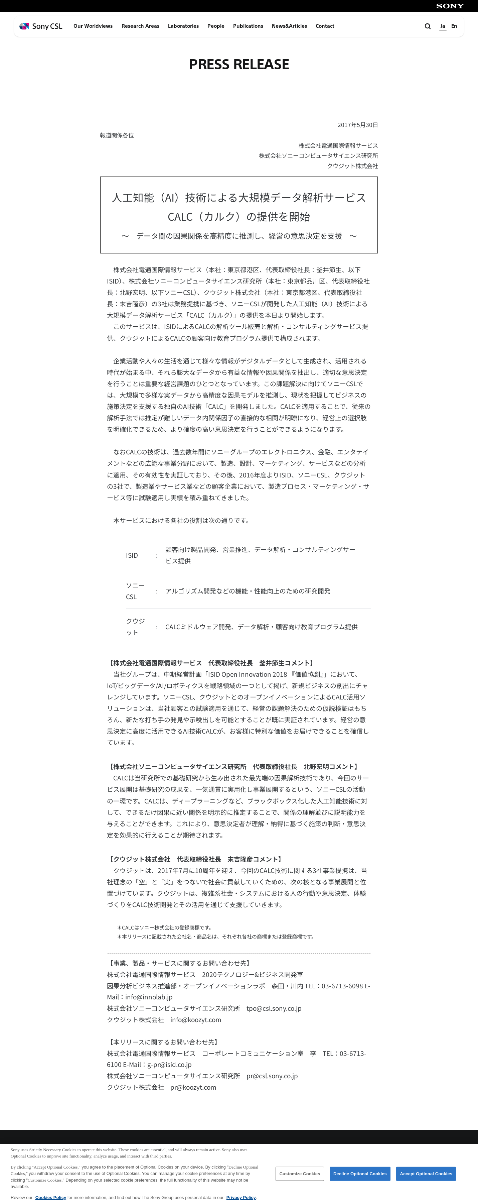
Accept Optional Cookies (426, 1176)
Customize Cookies (299, 1176)
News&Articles (289, 26)
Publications (248, 26)
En (454, 26)
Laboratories (183, 26)
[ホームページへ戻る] (40, 26)
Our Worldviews (93, 26)
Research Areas (140, 26)
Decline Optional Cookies (360, 1176)
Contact (325, 26)
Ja (443, 26)
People (215, 26)
